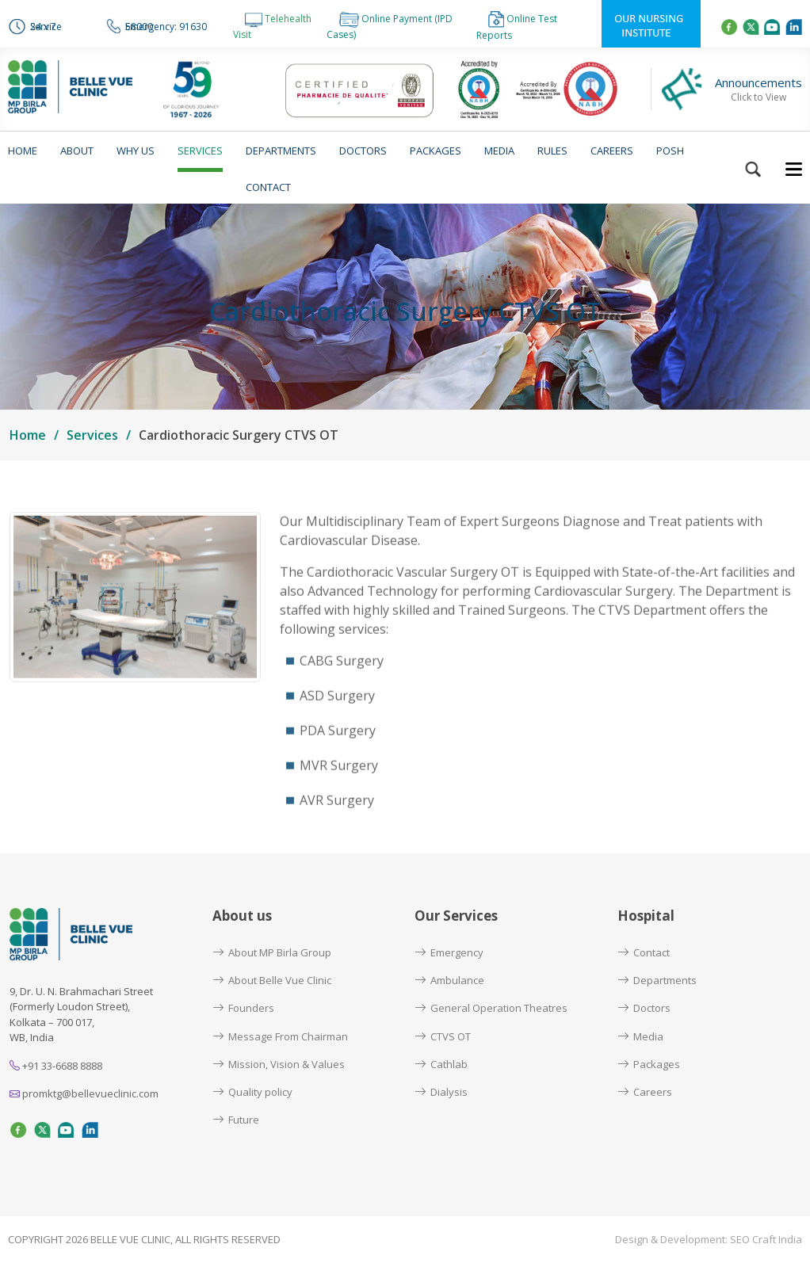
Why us (136, 150)
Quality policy (252, 1091)
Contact (268, 187)
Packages (435, 150)
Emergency (449, 952)
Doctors (363, 150)
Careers (611, 150)
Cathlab (441, 1064)
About (77, 150)
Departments (281, 150)
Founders (243, 1007)
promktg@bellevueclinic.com (84, 1093)
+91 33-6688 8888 (56, 1066)
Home (22, 150)
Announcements (758, 89)
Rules (552, 150)
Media (499, 150)
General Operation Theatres (491, 1007)
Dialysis (441, 1091)
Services (200, 150)
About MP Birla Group (271, 952)
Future (235, 1119)
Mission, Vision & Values (278, 1064)
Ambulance (449, 980)
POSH (670, 150)
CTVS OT (443, 1036)
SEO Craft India (766, 1239)
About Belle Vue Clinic (271, 980)
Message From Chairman (280, 1036)
